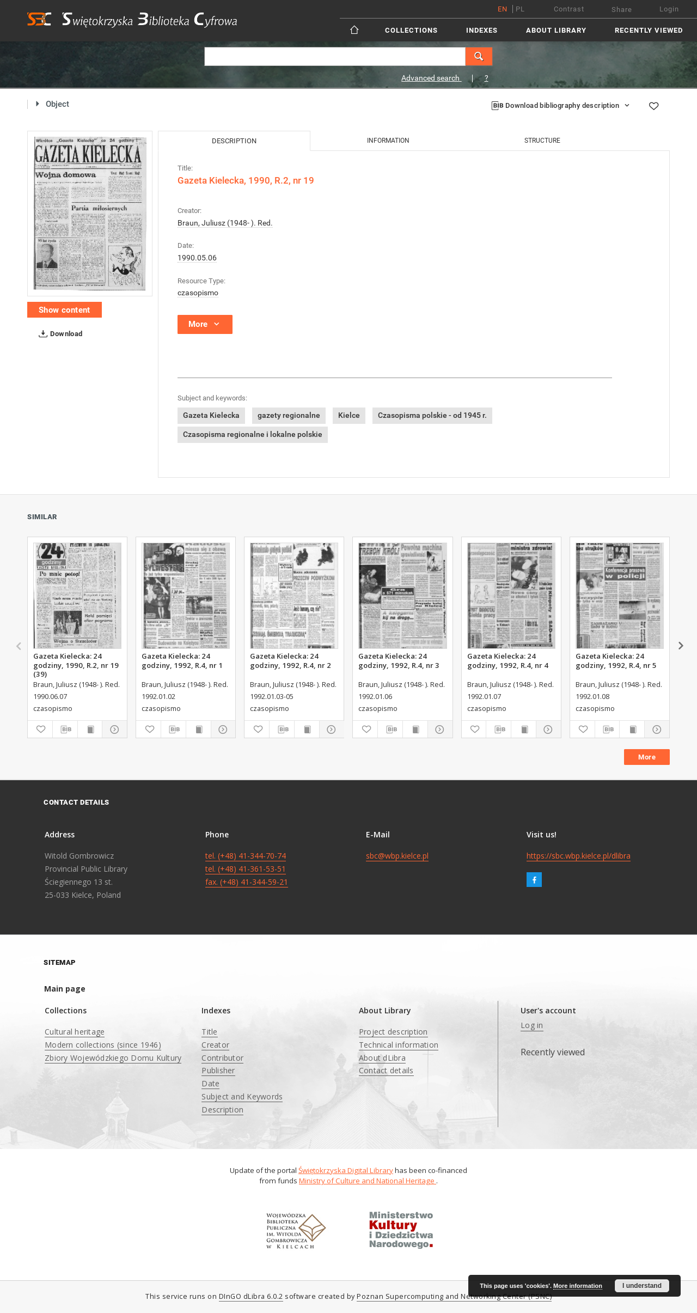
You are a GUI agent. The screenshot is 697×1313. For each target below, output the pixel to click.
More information (577, 1285)
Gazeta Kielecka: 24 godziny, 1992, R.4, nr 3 (398, 660)
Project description (393, 1031)
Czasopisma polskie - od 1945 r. (432, 415)
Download (58, 334)
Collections (411, 30)
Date (210, 1083)
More (647, 757)
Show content (64, 310)
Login (669, 9)
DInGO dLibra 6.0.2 (251, 1296)
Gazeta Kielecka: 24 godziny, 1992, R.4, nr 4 (507, 660)
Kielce (349, 415)
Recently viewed (649, 30)
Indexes (482, 30)
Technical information (398, 1045)
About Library (556, 30)
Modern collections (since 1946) (103, 1045)
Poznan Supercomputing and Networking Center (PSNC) (454, 1296)
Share (622, 9)
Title (209, 1031)
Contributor (222, 1058)
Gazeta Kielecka (211, 415)
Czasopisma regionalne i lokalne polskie (252, 434)
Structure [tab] (542, 140)
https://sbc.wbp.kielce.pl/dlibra (579, 855)
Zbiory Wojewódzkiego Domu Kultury (113, 1058)
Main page (64, 988)
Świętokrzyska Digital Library (345, 1170)
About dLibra (382, 1058)
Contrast (569, 9)
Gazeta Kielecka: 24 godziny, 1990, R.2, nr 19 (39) (76, 664)
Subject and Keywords (242, 1096)
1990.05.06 (197, 257)
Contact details (386, 1070)
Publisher (218, 1070)
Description (222, 1109)
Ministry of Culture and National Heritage (367, 1181)
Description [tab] (234, 141)
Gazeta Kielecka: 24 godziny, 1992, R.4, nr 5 (616, 660)
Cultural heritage (75, 1031)
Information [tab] (388, 140)
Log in (532, 1025)
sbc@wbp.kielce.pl (397, 855)
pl (520, 9)
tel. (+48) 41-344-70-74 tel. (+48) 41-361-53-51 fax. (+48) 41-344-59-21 (246, 868)
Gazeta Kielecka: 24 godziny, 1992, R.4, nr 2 (290, 660)
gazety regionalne (289, 415)
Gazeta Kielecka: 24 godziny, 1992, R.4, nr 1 (182, 660)
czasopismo (198, 292)
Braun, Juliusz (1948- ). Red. (225, 222)
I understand (642, 1286)
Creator (215, 1045)
